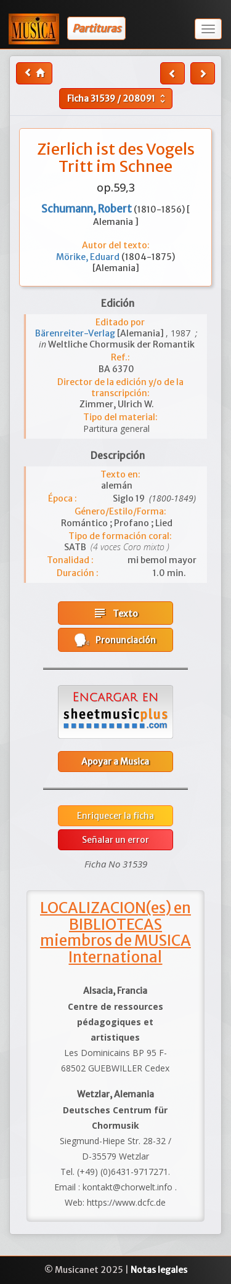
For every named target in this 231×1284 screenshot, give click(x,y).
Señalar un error (115, 839)
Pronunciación (115, 640)
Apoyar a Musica (115, 761)
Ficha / (117, 98)
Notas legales (159, 1269)
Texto (115, 613)
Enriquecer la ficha (115, 815)
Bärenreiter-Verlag (76, 333)
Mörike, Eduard (88, 256)
